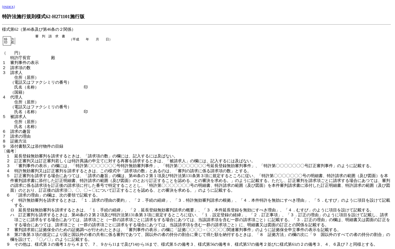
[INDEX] (8, 7)
